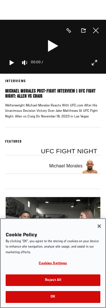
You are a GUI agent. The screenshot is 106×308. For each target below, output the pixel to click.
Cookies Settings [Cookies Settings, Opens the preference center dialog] (53, 263)
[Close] (99, 226)
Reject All (53, 280)
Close (96, 30)
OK (53, 297)
